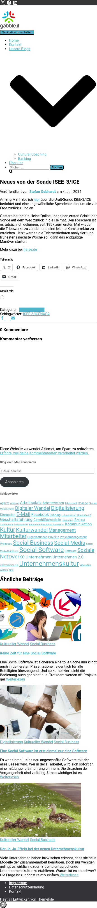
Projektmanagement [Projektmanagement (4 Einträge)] (73, 537)
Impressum (18, 883)
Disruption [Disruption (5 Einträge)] (8, 515)
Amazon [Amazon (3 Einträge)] (14, 503)
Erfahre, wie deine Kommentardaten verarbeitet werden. (44, 453)
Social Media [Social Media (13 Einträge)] (69, 543)
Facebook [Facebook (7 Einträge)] (40, 514)
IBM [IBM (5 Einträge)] (77, 520)
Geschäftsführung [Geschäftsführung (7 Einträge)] (16, 519)
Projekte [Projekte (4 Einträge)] (53, 537)
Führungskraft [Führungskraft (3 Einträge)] (68, 515)
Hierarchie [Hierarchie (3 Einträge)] (67, 520)
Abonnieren (14, 482)
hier (37, 199)
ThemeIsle (45, 899)
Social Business (31, 310)
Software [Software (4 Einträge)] (70, 551)
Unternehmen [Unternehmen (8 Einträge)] (38, 557)
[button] (53, 150)
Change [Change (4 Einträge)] (83, 503)
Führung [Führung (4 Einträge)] (55, 515)
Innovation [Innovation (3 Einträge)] (58, 524)
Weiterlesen (15, 679)
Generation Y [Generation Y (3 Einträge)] (84, 515)
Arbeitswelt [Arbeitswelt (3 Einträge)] (71, 503)
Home (14, 40)
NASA (45, 314)
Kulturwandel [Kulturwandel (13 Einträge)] (32, 530)
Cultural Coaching (32, 154)
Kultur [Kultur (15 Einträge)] (7, 529)
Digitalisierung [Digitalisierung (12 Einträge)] (67, 508)
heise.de (30, 249)
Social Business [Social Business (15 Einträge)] (33, 542)
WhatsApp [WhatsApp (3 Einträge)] (85, 565)
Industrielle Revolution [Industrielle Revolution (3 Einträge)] (40, 524)
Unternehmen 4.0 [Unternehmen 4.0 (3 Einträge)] (9, 565)
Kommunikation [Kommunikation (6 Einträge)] (78, 524)
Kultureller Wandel (14, 644)
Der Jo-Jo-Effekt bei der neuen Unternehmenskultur (42, 849)
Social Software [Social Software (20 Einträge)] (41, 549)
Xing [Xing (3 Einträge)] (11, 570)
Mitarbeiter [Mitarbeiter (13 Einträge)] (13, 536)
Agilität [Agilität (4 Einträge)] (4, 503)
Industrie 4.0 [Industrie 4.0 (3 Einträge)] (21, 524)
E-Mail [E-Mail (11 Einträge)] (23, 514)
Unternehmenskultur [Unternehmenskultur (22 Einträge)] (49, 563)
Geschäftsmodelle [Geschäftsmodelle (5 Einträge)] (47, 520)
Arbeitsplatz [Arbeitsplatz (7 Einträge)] (31, 502)
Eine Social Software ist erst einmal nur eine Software (43, 751)
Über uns (16, 163)
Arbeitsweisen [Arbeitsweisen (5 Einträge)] (53, 503)
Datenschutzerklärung (26, 887)
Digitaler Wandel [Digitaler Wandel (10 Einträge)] (32, 508)
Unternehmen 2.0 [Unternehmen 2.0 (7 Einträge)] (68, 557)
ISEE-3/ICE (31, 314)
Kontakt (15, 44)
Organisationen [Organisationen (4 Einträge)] (37, 537)
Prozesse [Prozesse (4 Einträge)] (6, 543)
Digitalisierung (11, 742)
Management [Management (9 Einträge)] (62, 530)
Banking (24, 158)
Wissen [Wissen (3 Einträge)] (4, 570)
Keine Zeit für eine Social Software (28, 653)
